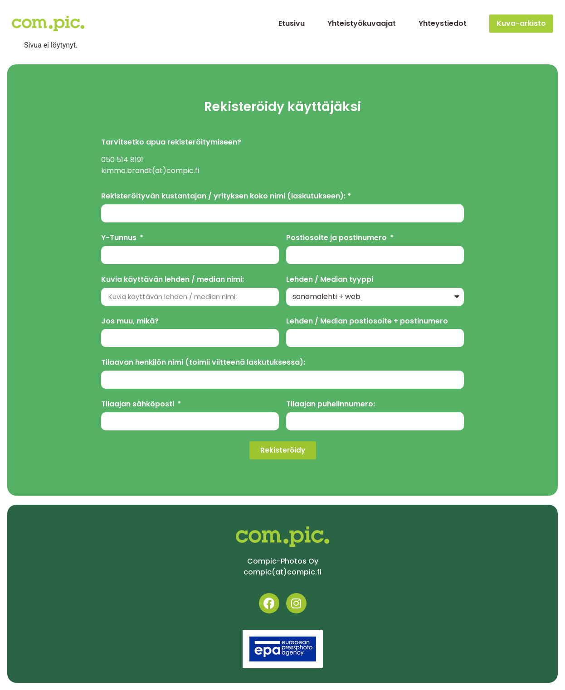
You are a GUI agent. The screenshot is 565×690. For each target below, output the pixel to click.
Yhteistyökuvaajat (361, 23)
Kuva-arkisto (521, 23)
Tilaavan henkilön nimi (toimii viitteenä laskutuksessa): (203, 362)
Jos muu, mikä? (130, 321)
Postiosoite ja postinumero (337, 238)
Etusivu (291, 23)
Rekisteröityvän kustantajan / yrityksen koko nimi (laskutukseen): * (226, 196)
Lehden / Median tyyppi (329, 280)
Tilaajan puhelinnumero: (330, 404)
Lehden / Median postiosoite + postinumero (367, 321)
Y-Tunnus (119, 238)
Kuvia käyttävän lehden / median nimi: (172, 280)
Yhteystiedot (443, 23)
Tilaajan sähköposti (138, 404)
